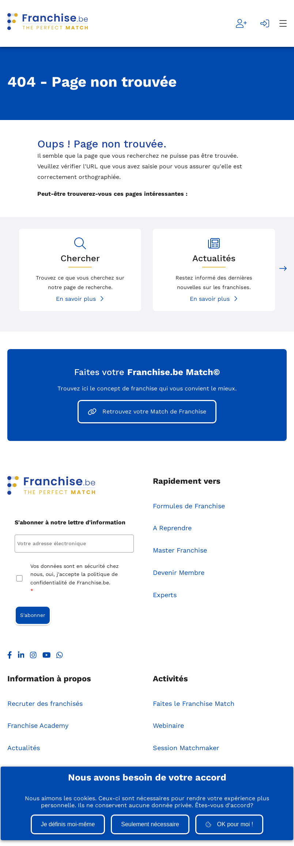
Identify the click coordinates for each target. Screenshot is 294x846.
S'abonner (32, 615)
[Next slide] (283, 270)
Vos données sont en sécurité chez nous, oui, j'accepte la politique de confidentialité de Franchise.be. (74, 579)
